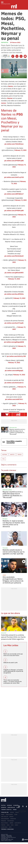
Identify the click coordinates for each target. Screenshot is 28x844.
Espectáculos (11, 807)
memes (3, 103)
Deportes (4, 42)
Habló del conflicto (7, 489)
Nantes (10, 86)
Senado (11, 816)
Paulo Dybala (4, 823)
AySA (12, 825)
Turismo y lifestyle (6, 809)
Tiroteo (3, 825)
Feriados (3, 820)
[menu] (3, 2)
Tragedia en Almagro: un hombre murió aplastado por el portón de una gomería (13, 671)
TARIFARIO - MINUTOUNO (6, 836)
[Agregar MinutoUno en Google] (5, 56)
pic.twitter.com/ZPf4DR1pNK (14, 161)
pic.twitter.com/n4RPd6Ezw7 (14, 194)
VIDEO (4, 575)
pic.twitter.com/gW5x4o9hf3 (14, 273)
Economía (15, 805)
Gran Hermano (5, 818)
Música (12, 812)
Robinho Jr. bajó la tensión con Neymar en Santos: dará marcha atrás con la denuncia (14, 524)
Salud (17, 812)
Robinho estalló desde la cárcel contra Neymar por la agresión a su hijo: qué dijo (13, 552)
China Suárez (9, 814)
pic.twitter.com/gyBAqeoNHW (14, 342)
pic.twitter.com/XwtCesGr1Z (14, 383)
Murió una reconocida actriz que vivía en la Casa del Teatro (13, 654)
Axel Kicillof (4, 816)
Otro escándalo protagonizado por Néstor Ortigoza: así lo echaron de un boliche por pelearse (13, 580)
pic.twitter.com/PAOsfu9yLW (14, 256)
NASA (8, 825)
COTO (10, 827)
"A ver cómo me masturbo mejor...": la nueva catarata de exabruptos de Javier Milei (12, 681)
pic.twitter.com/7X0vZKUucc (14, 144)
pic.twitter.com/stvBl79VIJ (14, 399)
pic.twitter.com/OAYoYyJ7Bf (16, 356)
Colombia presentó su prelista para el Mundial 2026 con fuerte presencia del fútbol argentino (13, 637)
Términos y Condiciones (7, 829)
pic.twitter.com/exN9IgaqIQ (14, 370)
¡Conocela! (3, 633)
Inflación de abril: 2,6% (10, 662)
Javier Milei (4, 827)
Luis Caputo (18, 823)
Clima (15, 814)
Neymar (9, 98)
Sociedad (9, 805)
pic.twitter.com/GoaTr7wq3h (14, 323)
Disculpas (5, 518)
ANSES (2, 814)
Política (3, 805)
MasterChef (10, 820)
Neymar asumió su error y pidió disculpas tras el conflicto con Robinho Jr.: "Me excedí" (17, 431)
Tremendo (5, 548)
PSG (19, 114)
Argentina (13, 818)
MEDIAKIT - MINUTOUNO (6, 835)
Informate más (13, 427)
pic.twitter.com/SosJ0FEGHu (14, 294)
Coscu (16, 825)
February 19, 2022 (20, 150)
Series (11, 823)
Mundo (15, 809)
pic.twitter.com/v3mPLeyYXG (14, 177)
